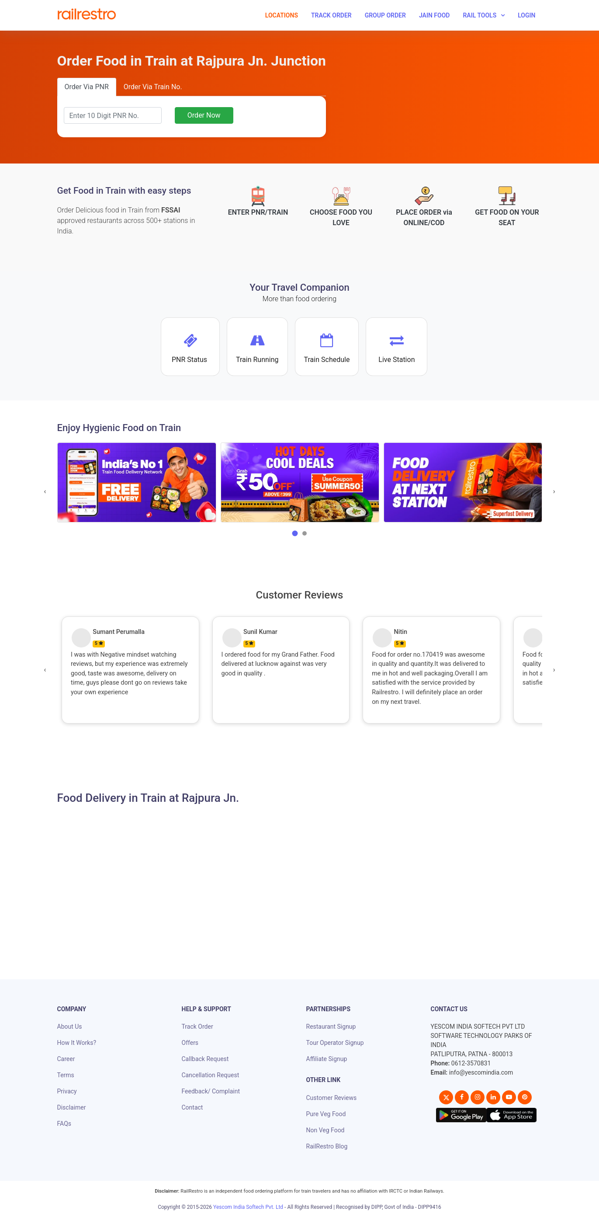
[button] (295, 533)
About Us (69, 1026)
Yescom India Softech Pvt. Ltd (248, 1207)
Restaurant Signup (331, 1026)
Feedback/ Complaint (211, 1091)
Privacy (67, 1091)
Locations (281, 15)
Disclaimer (71, 1107)
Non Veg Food (325, 1130)
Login (526, 15)
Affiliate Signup (326, 1058)
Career (66, 1058)
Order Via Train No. (153, 87)
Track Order (331, 15)
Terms (65, 1075)
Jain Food (434, 15)
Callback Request (205, 1058)
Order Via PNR (87, 87)
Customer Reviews (331, 1097)
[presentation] (45, 491)
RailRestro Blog (327, 1146)
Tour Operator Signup (335, 1042)
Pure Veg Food (326, 1113)
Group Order (385, 15)
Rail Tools (479, 15)
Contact (192, 1107)
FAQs (64, 1123)
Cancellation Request (210, 1075)
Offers (190, 1042)
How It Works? (77, 1042)
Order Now (204, 115)
